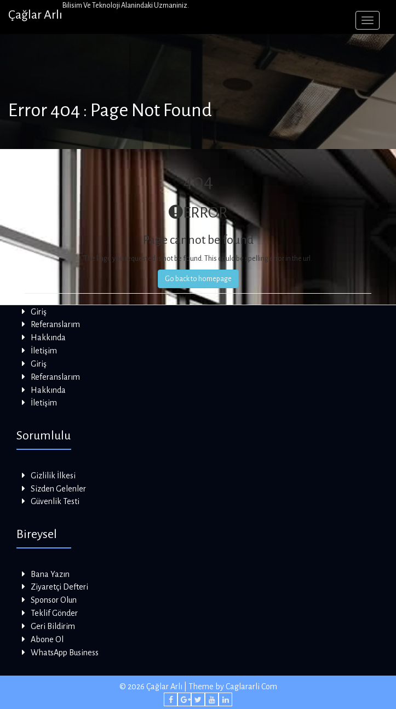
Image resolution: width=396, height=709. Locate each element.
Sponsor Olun (54, 600)
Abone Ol (47, 639)
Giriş (39, 311)
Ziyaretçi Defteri (59, 586)
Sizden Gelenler (58, 488)
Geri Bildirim (53, 626)
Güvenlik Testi (55, 501)
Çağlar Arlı (35, 14)
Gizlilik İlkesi (53, 475)
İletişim (44, 350)
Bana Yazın (50, 574)
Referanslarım (55, 324)
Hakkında (48, 337)
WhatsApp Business (65, 652)
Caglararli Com (251, 686)
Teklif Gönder (54, 613)
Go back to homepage (198, 279)
